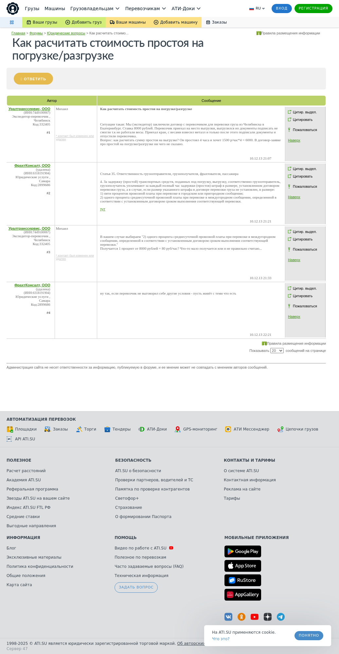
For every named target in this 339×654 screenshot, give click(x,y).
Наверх (294, 140)
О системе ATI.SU (241, 471)
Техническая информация (142, 575)
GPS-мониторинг (196, 429)
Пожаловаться (305, 130)
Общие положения (26, 575)
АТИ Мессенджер (247, 429)
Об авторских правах (199, 643)
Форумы (36, 33)
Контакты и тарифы (249, 460)
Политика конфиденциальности (40, 566)
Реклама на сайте (242, 489)
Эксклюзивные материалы (34, 557)
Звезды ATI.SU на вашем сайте (38, 498)
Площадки (22, 429)
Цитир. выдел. (305, 112)
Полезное (19, 460)
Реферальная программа (32, 489)
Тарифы (232, 498)
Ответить (35, 79)
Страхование (128, 507)
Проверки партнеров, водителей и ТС (154, 480)
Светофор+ (127, 498)
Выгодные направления (31, 526)
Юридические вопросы (66, 33)
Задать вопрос (136, 587)
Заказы (56, 429)
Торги (86, 429)
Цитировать (302, 120)
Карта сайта (19, 585)
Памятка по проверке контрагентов (152, 489)
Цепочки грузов (297, 429)
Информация (23, 537)
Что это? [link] (221, 639)
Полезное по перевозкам (140, 557)
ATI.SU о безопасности (138, 471)
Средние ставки (23, 516)
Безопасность (133, 460)
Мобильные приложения (256, 537)
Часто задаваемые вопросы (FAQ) (149, 566)
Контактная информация (250, 480)
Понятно (309, 635)
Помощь (125, 537)
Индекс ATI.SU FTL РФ (28, 507)
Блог (11, 548)
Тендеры (117, 429)
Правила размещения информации (290, 33)
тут (102, 209)
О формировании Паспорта (143, 516)
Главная (18, 33)
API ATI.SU (21, 439)
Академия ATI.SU (24, 480)
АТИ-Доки (152, 429)
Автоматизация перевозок (41, 419)
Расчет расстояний (26, 471)
